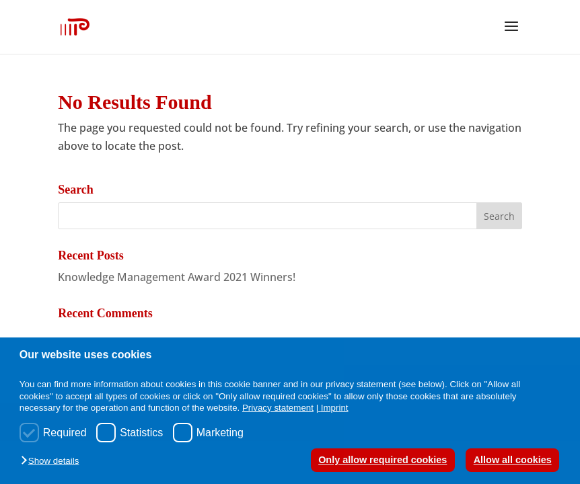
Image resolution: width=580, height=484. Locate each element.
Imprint (335, 408)
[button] (53, 461)
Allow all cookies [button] (513, 459)
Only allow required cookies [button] (382, 459)
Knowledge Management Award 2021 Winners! (176, 277)
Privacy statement (278, 408)
